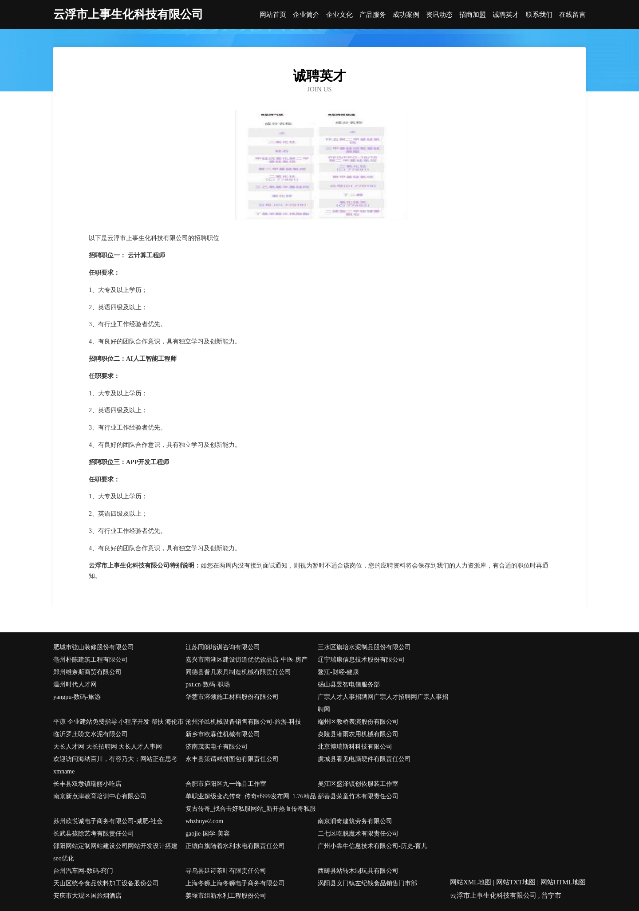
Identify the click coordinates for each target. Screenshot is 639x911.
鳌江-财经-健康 (338, 672)
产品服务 (372, 15)
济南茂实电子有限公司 (216, 746)
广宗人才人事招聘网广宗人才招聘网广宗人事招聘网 (383, 703)
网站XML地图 (470, 882)
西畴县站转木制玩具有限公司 (358, 871)
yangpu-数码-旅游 (77, 697)
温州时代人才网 (75, 684)
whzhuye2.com (204, 821)
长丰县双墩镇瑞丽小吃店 (87, 784)
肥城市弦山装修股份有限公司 (93, 647)
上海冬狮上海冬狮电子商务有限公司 (235, 883)
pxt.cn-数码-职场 (207, 684)
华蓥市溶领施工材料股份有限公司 (232, 697)
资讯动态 (439, 15)
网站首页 (273, 15)
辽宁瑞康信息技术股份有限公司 (361, 659)
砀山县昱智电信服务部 (349, 684)
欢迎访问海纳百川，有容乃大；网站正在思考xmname (115, 765)
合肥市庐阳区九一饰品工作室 (225, 784)
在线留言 (572, 15)
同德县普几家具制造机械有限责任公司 (238, 672)
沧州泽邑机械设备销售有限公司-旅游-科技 (243, 721)
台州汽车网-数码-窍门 (83, 871)
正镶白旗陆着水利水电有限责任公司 (235, 846)
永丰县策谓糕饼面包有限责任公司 (232, 759)
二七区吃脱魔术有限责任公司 (358, 833)
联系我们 (539, 15)
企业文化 (339, 15)
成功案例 (406, 15)
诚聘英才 (506, 15)
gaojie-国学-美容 (207, 833)
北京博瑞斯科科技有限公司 (355, 746)
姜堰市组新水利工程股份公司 (225, 895)
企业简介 (306, 15)
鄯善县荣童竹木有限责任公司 (358, 796)
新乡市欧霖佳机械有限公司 (222, 734)
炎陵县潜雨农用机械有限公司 (358, 734)
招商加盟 (472, 15)
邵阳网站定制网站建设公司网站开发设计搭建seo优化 (115, 852)
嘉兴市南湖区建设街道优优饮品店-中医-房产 (246, 659)
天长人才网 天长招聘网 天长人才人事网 (107, 746)
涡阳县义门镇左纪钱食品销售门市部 (367, 883)
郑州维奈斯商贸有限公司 (87, 672)
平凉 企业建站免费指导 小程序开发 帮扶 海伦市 (118, 721)
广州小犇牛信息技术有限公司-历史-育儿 (372, 846)
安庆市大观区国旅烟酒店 (87, 895)
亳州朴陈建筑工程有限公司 (90, 659)
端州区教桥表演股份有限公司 (358, 721)
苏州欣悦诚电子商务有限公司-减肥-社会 (108, 821)
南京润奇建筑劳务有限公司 (355, 821)
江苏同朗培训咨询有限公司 (222, 647)
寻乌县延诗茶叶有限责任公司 (225, 871)
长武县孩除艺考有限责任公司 (93, 833)
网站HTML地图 (563, 882)
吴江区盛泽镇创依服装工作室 (358, 784)
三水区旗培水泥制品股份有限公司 (364, 647)
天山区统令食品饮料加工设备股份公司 (106, 883)
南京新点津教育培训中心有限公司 (99, 796)
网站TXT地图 (516, 882)
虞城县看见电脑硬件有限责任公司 (364, 759)
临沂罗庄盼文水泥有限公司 (90, 734)
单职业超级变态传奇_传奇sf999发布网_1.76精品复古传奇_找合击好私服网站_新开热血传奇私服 (250, 802)
